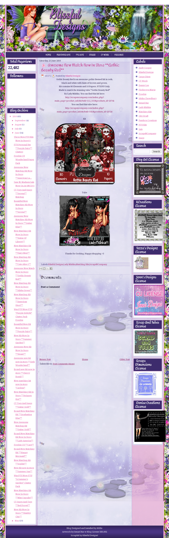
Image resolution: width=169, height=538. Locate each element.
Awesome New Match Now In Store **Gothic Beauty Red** (80, 68)
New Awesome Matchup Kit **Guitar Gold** (22, 426)
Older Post (125, 359)
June (17, 133)
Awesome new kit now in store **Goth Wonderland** (24, 362)
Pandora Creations (148, 120)
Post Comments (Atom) (64, 364)
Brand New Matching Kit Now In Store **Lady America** (24, 437)
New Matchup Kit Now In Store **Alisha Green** (23, 287)
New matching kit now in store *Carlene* (22, 384)
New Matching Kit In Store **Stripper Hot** (24, 395)
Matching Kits (63, 55)
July (17, 129)
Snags (92, 55)
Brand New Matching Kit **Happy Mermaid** (24, 452)
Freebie (142, 94)
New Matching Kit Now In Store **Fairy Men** (22, 249)
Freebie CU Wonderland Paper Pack (24, 159)
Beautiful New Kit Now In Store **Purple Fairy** (23, 328)
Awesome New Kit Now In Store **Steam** (22, 350)
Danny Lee (144, 85)
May (17, 521)
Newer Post (45, 359)
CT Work (105, 55)
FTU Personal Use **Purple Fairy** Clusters (23, 148)
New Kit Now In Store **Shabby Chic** (22, 513)
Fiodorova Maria (147, 90)
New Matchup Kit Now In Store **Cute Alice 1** (22, 261)
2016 (14, 116)
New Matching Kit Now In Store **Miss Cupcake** (23, 494)
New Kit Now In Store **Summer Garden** (23, 339)
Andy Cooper (145, 68)
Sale (141, 129)
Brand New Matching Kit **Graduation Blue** (24, 414)
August (18, 124)
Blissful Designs (72, 76)
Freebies (118, 55)
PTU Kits (80, 55)
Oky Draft (143, 116)
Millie (99, 528)
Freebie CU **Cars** (24, 445)
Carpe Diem (144, 76)
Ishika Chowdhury (148, 98)
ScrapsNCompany (98, 264)
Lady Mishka (69, 264)
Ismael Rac (144, 103)
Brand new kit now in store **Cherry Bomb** (24, 373)
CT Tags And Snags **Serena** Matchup (23, 193)
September (20, 120)
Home (48, 55)
